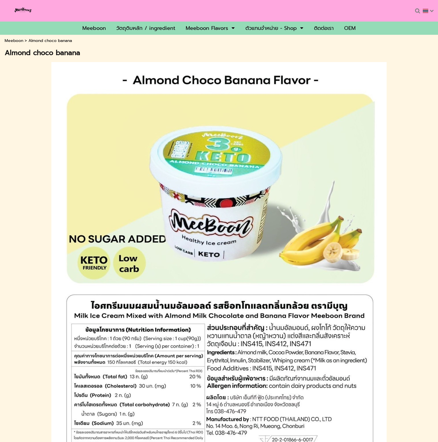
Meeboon (14, 41)
